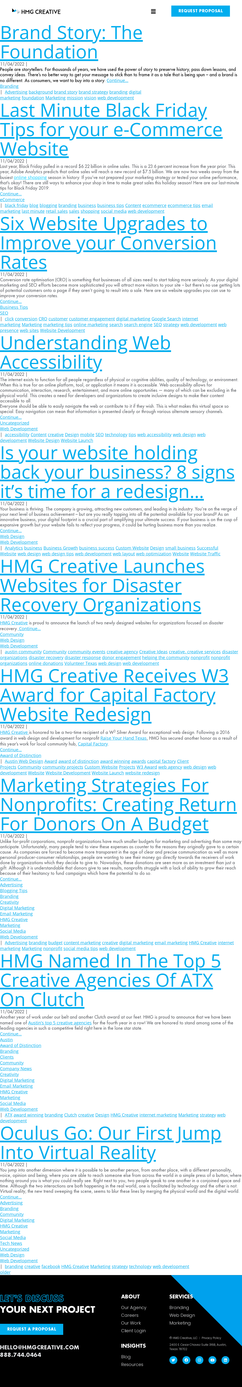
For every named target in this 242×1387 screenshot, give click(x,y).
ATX (8, 1115)
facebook (50, 1266)
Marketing (32, 324)
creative (56, 434)
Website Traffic (205, 554)
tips (132, 434)
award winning (115, 761)
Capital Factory (93, 744)
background (41, 92)
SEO (4, 313)
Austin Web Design (24, 761)
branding (118, 92)
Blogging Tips (14, 890)
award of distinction (78, 761)
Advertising (16, 92)
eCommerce (12, 199)
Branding (9, 86)
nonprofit (200, 657)
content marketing (82, 942)
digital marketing (133, 319)
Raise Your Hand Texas (123, 738)
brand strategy (93, 92)
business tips (110, 205)
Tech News (11, 1243)
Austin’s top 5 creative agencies (60, 1023)
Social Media (13, 931)
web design (184, 434)
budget (55, 942)
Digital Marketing (17, 908)
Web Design (12, 536)
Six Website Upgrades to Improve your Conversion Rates (108, 242)
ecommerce (154, 205)
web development (198, 324)
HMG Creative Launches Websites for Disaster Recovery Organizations (102, 585)
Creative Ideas (153, 652)
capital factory (161, 761)
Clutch (70, 1115)
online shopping (30, 177)
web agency (170, 767)
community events (86, 652)
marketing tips (57, 324)
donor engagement (121, 657)
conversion (26, 319)
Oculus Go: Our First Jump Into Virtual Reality (110, 1142)
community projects (62, 767)
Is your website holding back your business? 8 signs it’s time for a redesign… (117, 471)
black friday (16, 205)
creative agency (122, 652)
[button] (121, 12)
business (87, 205)
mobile (87, 434)
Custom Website (132, 548)
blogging (48, 205)
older (5, 1272)
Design (72, 434)
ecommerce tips (184, 205)
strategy (171, 324)
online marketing (91, 324)
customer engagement (92, 319)
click (9, 319)
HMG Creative (14, 623)
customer (58, 319)
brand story (65, 92)
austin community (23, 652)
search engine (138, 324)
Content (133, 205)
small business (180, 548)
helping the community (165, 657)
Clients (7, 1057)
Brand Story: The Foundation (71, 42)
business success (96, 548)
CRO (43, 319)
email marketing (171, 942)
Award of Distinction (20, 755)
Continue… (117, 80)
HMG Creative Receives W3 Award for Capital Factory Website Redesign (114, 694)
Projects (127, 767)
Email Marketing (16, 914)
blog (33, 205)
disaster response (83, 657)
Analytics (14, 548)
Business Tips (14, 307)
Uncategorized (14, 423)
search (116, 324)
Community (12, 634)
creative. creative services (195, 652)
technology (116, 434)
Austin (6, 1039)
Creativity (9, 902)
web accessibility (154, 434)
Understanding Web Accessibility (85, 352)
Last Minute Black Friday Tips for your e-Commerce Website (111, 129)
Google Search (166, 319)
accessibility (17, 434)
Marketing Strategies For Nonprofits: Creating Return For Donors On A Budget (118, 804)
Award (50, 761)
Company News (16, 1068)
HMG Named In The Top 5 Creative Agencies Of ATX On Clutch (110, 979)
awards (138, 761)
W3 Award (147, 767)
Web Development (19, 429)
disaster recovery (46, 657)
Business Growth (60, 548)
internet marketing (158, 1115)
